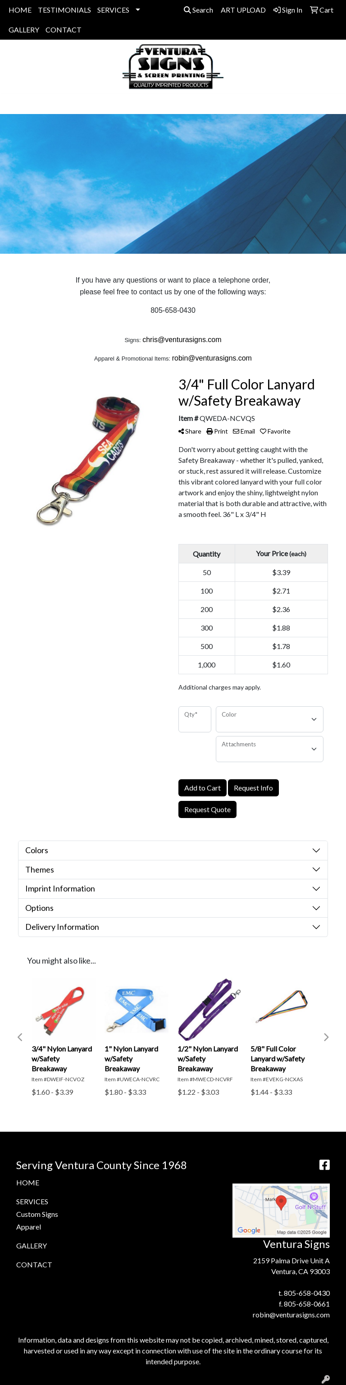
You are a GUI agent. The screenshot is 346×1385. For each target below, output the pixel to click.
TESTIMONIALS (64, 9)
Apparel (28, 1226)
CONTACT (64, 29)
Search (198, 9)
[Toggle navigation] (14, 103)
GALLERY (24, 29)
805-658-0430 (307, 1293)
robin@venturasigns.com (291, 1314)
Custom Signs (37, 1214)
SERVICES (113, 9)
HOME (20, 9)
